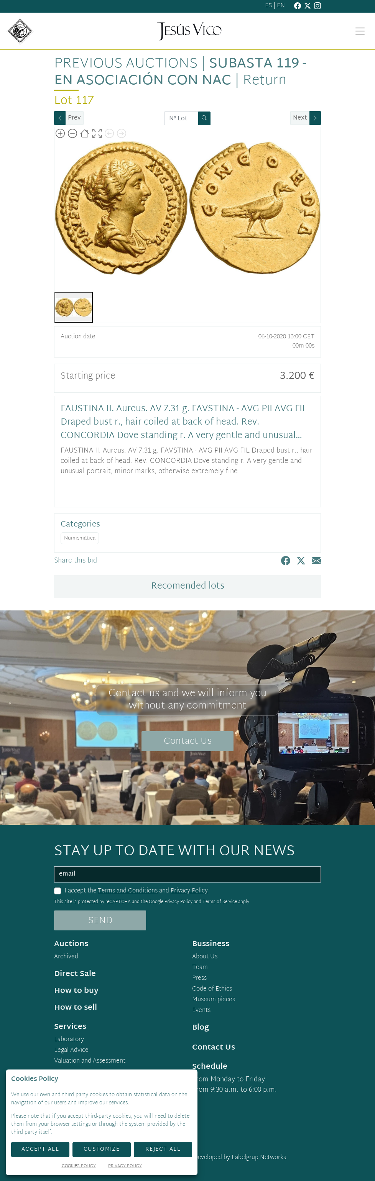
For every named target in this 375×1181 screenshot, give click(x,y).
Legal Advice (71, 1050)
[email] (187, 874)
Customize (102, 1149)
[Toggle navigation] (360, 31)
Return (264, 81)
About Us (204, 957)
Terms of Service (219, 902)
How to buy (76, 991)
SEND (100, 920)
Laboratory (69, 1040)
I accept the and (136, 891)
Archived (66, 957)
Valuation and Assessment (89, 1061)
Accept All (40, 1149)
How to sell (75, 1007)
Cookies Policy (79, 1166)
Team (200, 968)
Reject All (163, 1149)
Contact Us (188, 741)
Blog (200, 1027)
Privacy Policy (189, 891)
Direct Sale (75, 974)
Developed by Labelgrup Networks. (241, 1157)
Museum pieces (213, 1000)
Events (201, 1010)
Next (300, 118)
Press (199, 978)
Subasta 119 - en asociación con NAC (180, 72)
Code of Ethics (212, 989)
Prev (74, 118)
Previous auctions (125, 64)
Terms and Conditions (128, 891)
